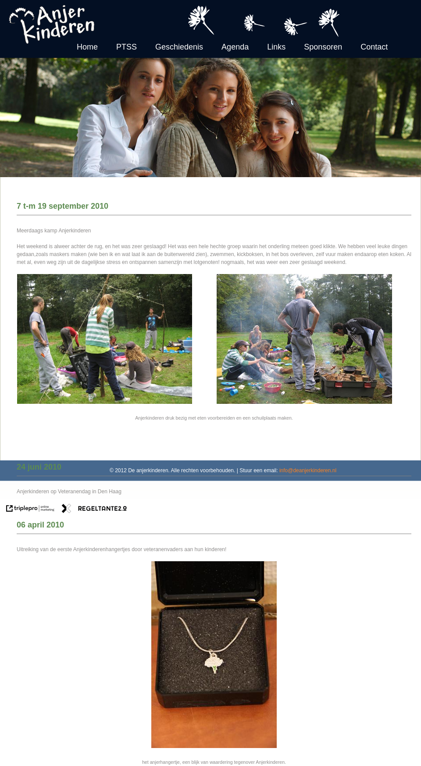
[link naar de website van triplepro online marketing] (30, 509)
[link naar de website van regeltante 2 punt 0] (94, 509)
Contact (374, 47)
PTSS (126, 47)
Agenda (235, 47)
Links (276, 47)
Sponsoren (323, 47)
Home (87, 47)
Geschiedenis (179, 47)
